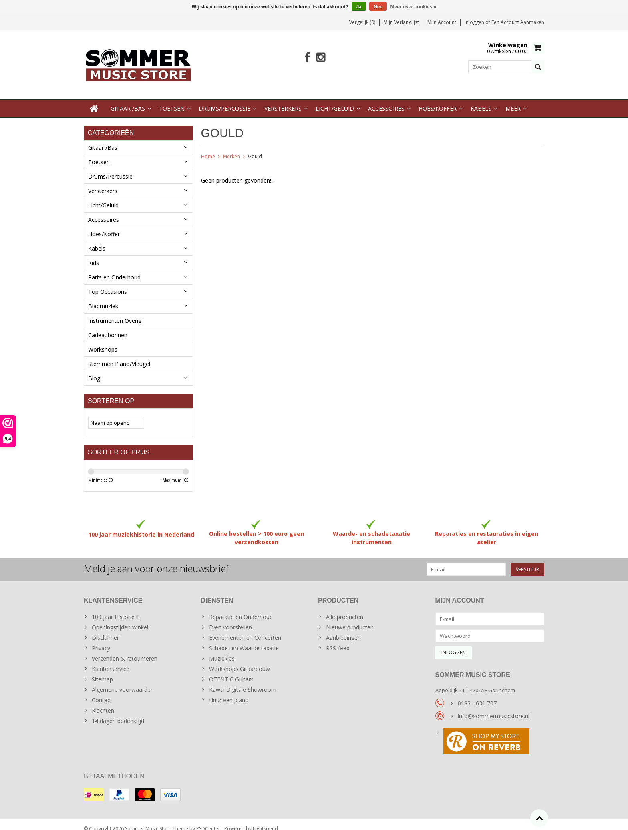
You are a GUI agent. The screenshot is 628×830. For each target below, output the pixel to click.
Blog (94, 370)
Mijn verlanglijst (401, 22)
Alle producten (344, 609)
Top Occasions (107, 283)
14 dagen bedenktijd (118, 713)
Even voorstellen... (232, 619)
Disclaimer (105, 629)
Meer (513, 100)
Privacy (101, 640)
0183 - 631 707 (477, 695)
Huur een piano (229, 692)
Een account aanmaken (517, 22)
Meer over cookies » (413, 7)
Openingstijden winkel (120, 619)
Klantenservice (110, 661)
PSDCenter (208, 820)
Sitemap (102, 671)
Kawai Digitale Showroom (242, 681)
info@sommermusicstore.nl (493, 708)
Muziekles (222, 650)
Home (208, 148)
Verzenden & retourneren (124, 650)
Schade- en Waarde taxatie (244, 640)
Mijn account (441, 22)
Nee (378, 7)
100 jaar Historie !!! (116, 609)
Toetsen (172, 100)
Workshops (102, 341)
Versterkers (283, 100)
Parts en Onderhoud (114, 269)
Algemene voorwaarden (123, 681)
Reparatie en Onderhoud (241, 609)
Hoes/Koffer (438, 100)
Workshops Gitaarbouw (239, 661)
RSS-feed (338, 640)
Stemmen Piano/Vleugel (119, 356)
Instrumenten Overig (114, 312)
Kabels (481, 100)
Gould (255, 148)
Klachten (103, 702)
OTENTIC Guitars (231, 671)
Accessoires (386, 100)
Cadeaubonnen (107, 327)
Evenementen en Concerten (245, 629)
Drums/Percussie (224, 100)
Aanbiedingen (343, 629)
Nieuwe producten (350, 619)
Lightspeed (265, 820)
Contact (102, 692)
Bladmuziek (103, 298)
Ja (358, 7)
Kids (93, 255)
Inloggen (475, 22)
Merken (231, 148)
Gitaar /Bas (128, 100)
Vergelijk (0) (362, 22)
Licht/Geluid (335, 100)
